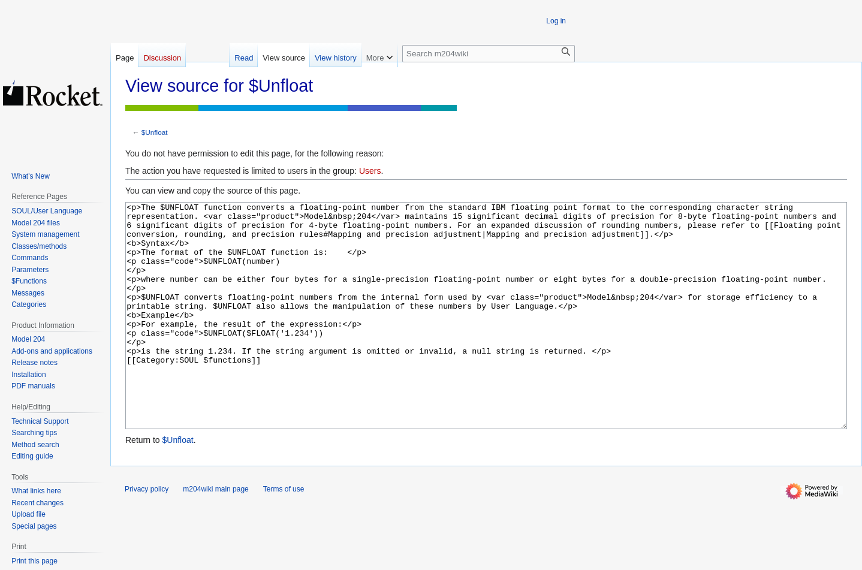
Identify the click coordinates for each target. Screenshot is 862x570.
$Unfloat (154, 132)
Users (370, 171)
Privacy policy (146, 534)
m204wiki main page (215, 534)
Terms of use (284, 534)
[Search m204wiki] (488, 53)
